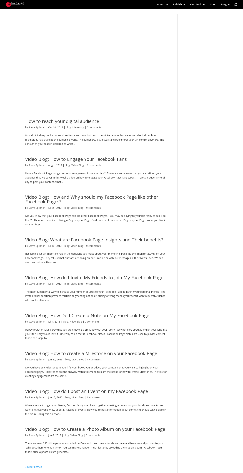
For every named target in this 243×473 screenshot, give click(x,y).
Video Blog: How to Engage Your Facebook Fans (76, 159)
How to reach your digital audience (62, 121)
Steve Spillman (37, 127)
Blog (224, 4)
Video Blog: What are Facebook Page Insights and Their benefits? (94, 239)
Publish (177, 4)
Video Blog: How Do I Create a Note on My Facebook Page (87, 315)
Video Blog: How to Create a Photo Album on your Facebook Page (95, 429)
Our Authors (198, 4)
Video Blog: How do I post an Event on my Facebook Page (86, 391)
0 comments (94, 127)
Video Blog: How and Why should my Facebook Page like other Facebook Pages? (91, 199)
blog (68, 127)
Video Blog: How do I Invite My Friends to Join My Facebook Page (94, 277)
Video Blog (77, 165)
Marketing (78, 127)
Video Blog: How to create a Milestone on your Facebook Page (91, 353)
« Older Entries (33, 467)
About (161, 4)
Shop (213, 4)
